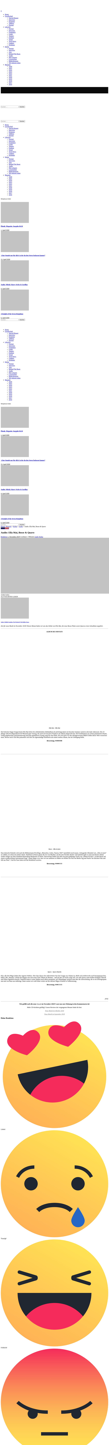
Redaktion (4, 537)
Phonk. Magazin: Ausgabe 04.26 (12, 226)
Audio (3, 528)
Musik (39, 1004)
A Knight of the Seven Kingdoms (12, 314)
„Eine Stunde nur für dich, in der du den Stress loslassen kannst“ (23, 255)
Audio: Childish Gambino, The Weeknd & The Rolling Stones (15, 622)
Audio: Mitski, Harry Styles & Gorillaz (14, 284)
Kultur (7, 528)
